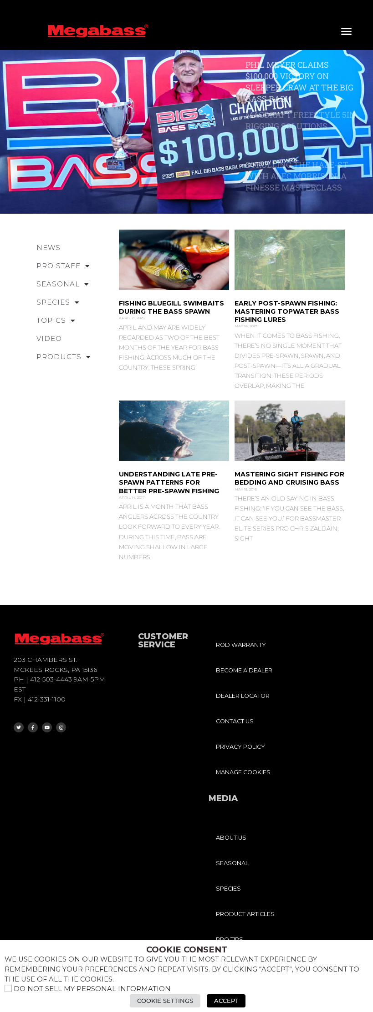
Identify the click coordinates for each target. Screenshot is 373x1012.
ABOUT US (231, 837)
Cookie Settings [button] (165, 1000)
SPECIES (57, 303)
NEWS (48, 247)
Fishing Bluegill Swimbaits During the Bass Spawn (171, 307)
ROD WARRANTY (241, 644)
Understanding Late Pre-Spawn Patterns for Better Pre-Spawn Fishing (169, 482)
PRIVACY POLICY (240, 746)
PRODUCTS (63, 357)
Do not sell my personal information (92, 989)
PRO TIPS (229, 939)
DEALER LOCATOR (243, 695)
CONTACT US (235, 721)
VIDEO (49, 338)
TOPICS (55, 321)
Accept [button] (226, 1000)
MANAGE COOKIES (243, 772)
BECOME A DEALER (244, 670)
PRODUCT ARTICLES (245, 914)
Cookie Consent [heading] (186, 950)
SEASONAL (62, 284)
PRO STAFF (63, 266)
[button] (346, 31)
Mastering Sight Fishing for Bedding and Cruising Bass (289, 478)
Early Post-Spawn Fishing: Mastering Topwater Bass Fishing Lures (287, 311)
